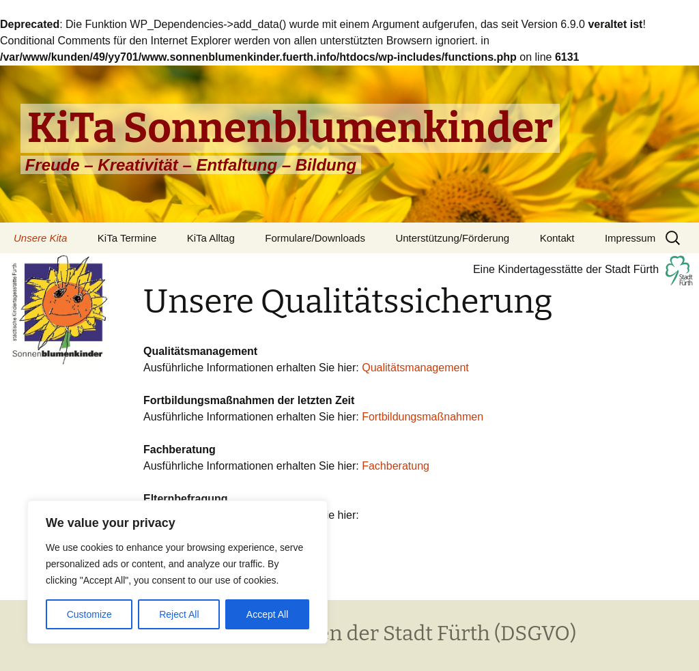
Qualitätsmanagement (415, 367)
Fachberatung (395, 466)
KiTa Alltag (211, 238)
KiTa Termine (127, 238)
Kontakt (557, 238)
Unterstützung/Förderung (452, 238)
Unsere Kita (40, 238)
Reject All (179, 614)
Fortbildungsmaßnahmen (422, 417)
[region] (177, 572)
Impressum (630, 238)
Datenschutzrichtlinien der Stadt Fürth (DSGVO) (349, 633)
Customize (89, 614)
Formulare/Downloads (315, 238)
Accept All (267, 614)
